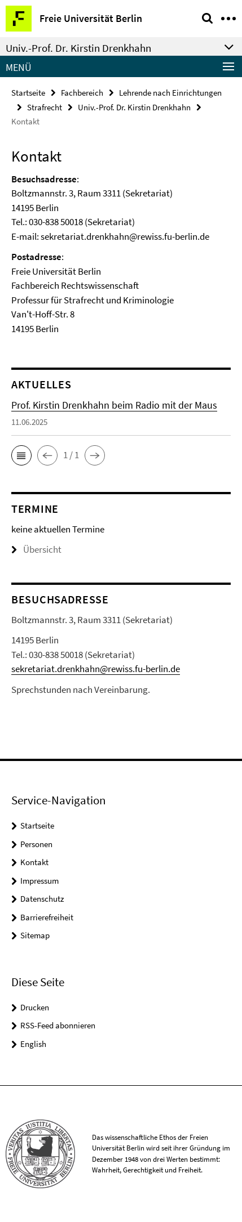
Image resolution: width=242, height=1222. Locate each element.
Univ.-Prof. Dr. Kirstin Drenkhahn (134, 107)
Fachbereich (82, 92)
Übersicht (36, 549)
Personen (36, 844)
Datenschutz (42, 898)
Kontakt (34, 862)
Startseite (28, 92)
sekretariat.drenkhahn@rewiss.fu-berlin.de (95, 669)
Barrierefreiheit (46, 917)
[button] (21, 455)
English (33, 1044)
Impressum (39, 880)
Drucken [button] (34, 1007)
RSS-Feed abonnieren (57, 1025)
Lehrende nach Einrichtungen (170, 92)
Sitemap (35, 935)
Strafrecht (44, 107)
